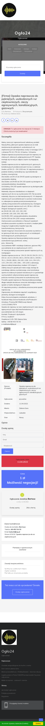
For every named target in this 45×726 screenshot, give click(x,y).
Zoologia (26, 49)
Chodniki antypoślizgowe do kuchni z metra (16, 665)
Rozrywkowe (28, 51)
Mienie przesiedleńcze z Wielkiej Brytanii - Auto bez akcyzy (21, 672)
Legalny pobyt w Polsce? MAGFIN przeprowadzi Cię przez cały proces (21, 676)
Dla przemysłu (17, 51)
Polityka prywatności (8, 693)
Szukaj (22, 73)
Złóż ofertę (30, 508)
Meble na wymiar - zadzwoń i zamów (14, 680)
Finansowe (17, 49)
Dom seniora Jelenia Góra (10, 669)
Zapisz (7, 451)
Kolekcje (34, 49)
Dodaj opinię (15, 508)
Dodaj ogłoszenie (23, 592)
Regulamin (5, 696)
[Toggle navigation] (40, 10)
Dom (9, 49)
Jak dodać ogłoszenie (9, 690)
